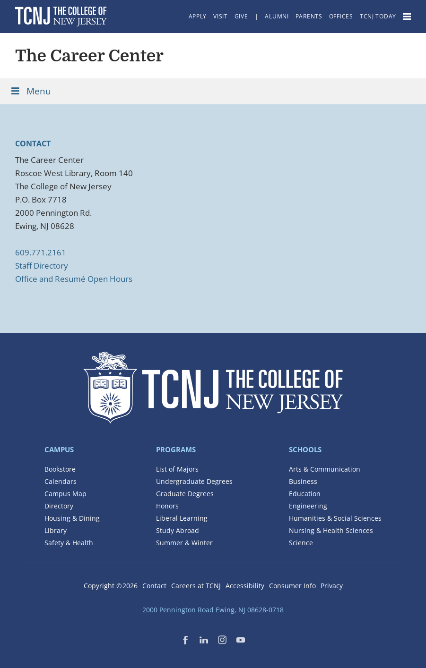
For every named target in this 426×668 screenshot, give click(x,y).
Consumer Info (292, 585)
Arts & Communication (324, 469)
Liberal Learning (182, 518)
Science (301, 542)
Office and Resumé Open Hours (73, 278)
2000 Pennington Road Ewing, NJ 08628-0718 (213, 609)
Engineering (308, 505)
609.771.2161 (40, 252)
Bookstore (60, 469)
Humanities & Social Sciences (335, 518)
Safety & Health (68, 542)
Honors (167, 505)
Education (305, 493)
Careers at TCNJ (196, 585)
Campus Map (65, 493)
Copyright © (111, 585)
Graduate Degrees (185, 493)
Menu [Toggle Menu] (30, 91)
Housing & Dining (72, 518)
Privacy (332, 585)
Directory (58, 505)
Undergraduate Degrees (194, 481)
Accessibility (245, 585)
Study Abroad (177, 530)
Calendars (60, 481)
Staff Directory (41, 265)
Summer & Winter (184, 542)
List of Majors (177, 469)
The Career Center (89, 55)
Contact (154, 585)
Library (55, 530)
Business (303, 481)
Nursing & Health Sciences (331, 530)
